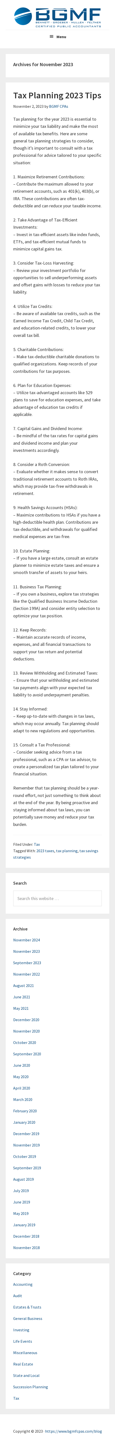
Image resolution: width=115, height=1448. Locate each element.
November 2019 (26, 1145)
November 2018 (26, 1247)
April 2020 (21, 1088)
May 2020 (21, 1076)
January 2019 (24, 1224)
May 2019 (21, 1213)
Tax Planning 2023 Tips (57, 95)
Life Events (22, 1341)
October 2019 (24, 1156)
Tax (37, 844)
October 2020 (24, 1042)
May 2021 (21, 1008)
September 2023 (27, 962)
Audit (17, 1295)
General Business (27, 1318)
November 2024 (26, 939)
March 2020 (22, 1099)
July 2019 (21, 1190)
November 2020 (26, 1031)
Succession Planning (30, 1386)
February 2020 (25, 1110)
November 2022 (26, 974)
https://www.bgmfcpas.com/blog (73, 1431)
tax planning (67, 850)
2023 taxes (45, 850)
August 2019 (23, 1179)
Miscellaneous (25, 1352)
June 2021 (21, 996)
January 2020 (24, 1122)
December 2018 (26, 1236)
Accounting (23, 1284)
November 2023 (26, 951)
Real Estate (23, 1364)
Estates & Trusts (27, 1307)
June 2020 (21, 1065)
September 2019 (27, 1167)
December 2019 (26, 1133)
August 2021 (23, 985)
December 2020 (26, 1019)
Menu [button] (61, 36)
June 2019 (21, 1202)
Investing (21, 1329)
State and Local (26, 1375)
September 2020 (27, 1053)
